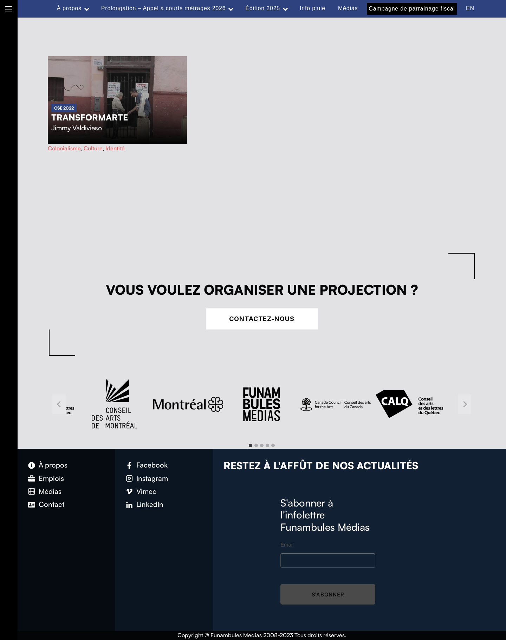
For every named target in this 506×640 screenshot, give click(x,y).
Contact (51, 504)
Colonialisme (64, 148)
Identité (115, 148)
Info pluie (312, 8)
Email (287, 545)
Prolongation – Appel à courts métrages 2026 (163, 8)
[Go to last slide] (59, 404)
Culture (93, 148)
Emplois (51, 478)
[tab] (250, 445)
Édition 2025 (262, 8)
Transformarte (89, 117)
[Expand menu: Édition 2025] (285, 8)
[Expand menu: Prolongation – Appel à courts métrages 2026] (230, 8)
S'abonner (328, 594)
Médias (348, 8)
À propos (69, 8)
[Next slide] (464, 404)
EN (470, 8)
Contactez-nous (261, 318)
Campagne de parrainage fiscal (412, 9)
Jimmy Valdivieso (76, 128)
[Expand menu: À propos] (86, 8)
